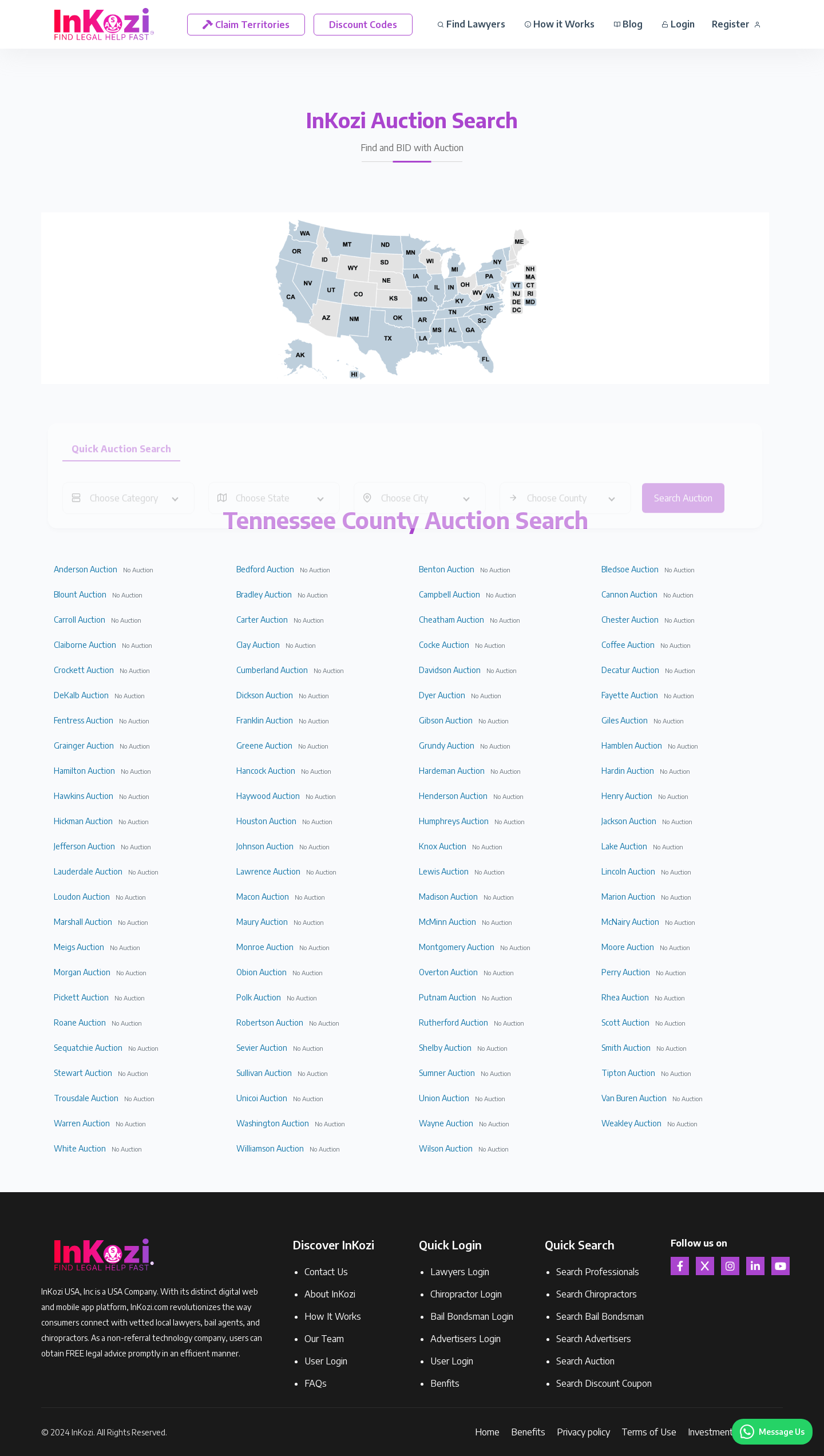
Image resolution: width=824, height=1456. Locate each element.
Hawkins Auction (83, 796)
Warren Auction (82, 1123)
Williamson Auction (270, 1148)
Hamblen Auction (631, 745)
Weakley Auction (631, 1123)
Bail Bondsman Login (471, 1316)
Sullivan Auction (264, 1073)
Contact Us (326, 1271)
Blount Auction (80, 594)
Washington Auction (272, 1123)
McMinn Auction (447, 922)
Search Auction (585, 1361)
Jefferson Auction (84, 846)
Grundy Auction (446, 745)
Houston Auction (266, 821)
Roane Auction (80, 1022)
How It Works (332, 1316)
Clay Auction (258, 645)
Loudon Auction (82, 896)
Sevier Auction (261, 1048)
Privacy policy (583, 1432)
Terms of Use (648, 1432)
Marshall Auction (83, 922)
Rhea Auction (625, 997)
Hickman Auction (83, 821)
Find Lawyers (471, 24)
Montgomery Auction (456, 947)
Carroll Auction (79, 619)
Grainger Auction (84, 745)
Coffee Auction (628, 645)
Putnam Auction (447, 997)
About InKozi (329, 1294)
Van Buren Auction (634, 1098)
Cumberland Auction (272, 670)
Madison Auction (448, 896)
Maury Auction (262, 922)
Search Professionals (597, 1271)
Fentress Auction (83, 720)
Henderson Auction (453, 796)
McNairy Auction (630, 922)
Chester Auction (630, 619)
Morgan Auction (82, 972)
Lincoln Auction (628, 871)
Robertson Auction (269, 1022)
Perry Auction (625, 972)
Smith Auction (626, 1048)
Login (678, 24)
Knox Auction (442, 846)
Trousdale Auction (86, 1098)
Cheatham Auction (451, 619)
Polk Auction (258, 997)
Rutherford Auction (453, 1022)
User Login (325, 1361)
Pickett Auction (81, 997)
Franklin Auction (264, 720)
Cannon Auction (629, 594)
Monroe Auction (265, 947)
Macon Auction (262, 896)
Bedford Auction (265, 569)
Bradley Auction (264, 594)
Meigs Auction (79, 947)
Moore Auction (627, 947)
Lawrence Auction (268, 871)
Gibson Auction (446, 720)
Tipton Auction (628, 1073)
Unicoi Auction (261, 1098)
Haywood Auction (268, 796)
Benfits (444, 1383)
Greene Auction (264, 745)
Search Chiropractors (596, 1294)
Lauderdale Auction (88, 871)
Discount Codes (363, 24)
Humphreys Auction (454, 821)
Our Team (324, 1338)
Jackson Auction (628, 821)
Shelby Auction (445, 1048)
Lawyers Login (459, 1271)
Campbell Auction (449, 594)
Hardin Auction (627, 771)
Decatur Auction (630, 670)
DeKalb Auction (81, 695)
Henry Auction (626, 796)
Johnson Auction (265, 846)
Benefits (528, 1432)
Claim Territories (246, 24)
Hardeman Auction (452, 771)
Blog (628, 24)
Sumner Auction (447, 1073)
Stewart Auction (83, 1073)
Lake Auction (624, 846)
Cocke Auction (444, 645)
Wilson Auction (446, 1148)
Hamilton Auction (84, 771)
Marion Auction (628, 896)
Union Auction (444, 1098)
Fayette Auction (629, 695)
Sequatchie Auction (88, 1048)
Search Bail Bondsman (600, 1316)
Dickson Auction (264, 695)
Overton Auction (448, 972)
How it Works (559, 24)
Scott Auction (625, 1022)
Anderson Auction (85, 569)
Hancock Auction (265, 771)
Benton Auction (446, 569)
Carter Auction (262, 619)
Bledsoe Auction (630, 569)
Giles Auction (624, 720)
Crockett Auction (84, 670)
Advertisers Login (465, 1338)
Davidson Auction (450, 670)
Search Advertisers (593, 1338)
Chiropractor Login (466, 1294)
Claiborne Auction (85, 645)
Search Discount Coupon (604, 1383)
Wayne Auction (446, 1123)
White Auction (80, 1148)
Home (487, 1432)
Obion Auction (261, 972)
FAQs (315, 1383)
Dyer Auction (442, 695)
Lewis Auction (444, 871)
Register (736, 24)
